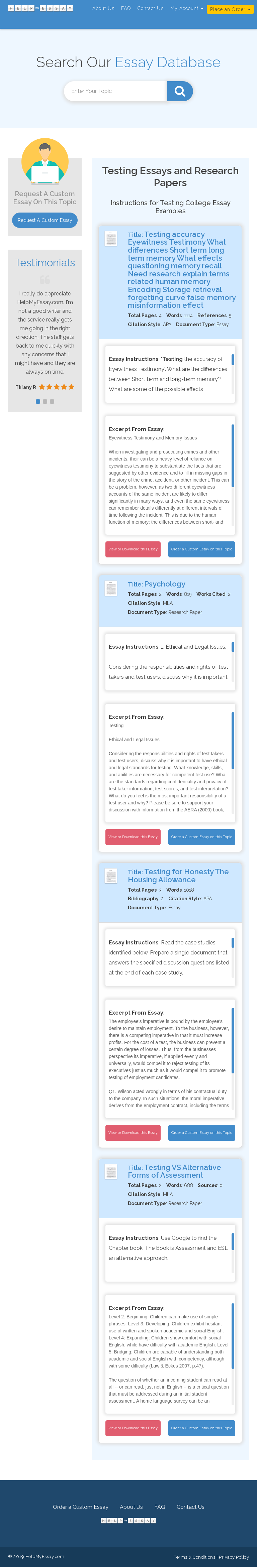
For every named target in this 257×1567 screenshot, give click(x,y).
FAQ (126, 8)
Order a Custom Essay (80, 1507)
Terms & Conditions (194, 1557)
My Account (186, 8)
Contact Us (151, 8)
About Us (103, 8)
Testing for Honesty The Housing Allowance (178, 875)
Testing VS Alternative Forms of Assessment (174, 1171)
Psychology (164, 583)
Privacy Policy (234, 1557)
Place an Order (230, 9)
